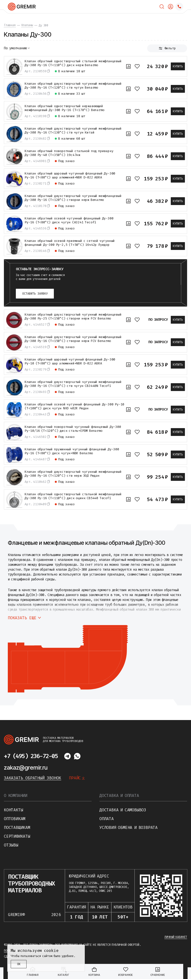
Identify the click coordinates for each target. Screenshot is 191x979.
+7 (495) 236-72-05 (31, 756)
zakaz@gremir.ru (26, 767)
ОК (18, 964)
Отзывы (11, 845)
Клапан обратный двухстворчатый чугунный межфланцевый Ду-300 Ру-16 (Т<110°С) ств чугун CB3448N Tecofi (73, 384)
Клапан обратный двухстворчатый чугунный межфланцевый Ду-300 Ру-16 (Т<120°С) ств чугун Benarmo (73, 86)
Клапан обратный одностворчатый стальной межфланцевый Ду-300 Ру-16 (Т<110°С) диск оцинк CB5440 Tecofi (73, 496)
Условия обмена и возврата (128, 827)
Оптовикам (14, 818)
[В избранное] (137, 66)
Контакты (13, 810)
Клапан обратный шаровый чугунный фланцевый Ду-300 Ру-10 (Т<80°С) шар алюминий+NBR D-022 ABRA (70, 361)
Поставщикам (17, 827)
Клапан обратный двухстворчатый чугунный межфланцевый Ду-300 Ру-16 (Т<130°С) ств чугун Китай (73, 130)
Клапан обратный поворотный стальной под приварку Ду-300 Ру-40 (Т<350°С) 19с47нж (69, 153)
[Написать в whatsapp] (77, 756)
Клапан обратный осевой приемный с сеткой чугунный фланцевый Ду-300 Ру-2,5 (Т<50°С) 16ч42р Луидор (70, 243)
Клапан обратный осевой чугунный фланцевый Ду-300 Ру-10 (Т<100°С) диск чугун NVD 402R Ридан (74, 406)
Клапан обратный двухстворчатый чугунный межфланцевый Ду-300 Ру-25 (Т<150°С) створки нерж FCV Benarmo (73, 316)
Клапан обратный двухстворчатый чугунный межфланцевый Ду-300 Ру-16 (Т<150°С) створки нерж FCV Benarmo (73, 339)
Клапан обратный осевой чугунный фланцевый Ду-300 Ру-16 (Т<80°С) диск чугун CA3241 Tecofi (69, 220)
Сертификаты (17, 836)
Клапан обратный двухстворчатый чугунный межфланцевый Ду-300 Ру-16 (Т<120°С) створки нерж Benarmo (73, 198)
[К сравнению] (128, 66)
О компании (15, 795)
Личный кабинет (175, 937)
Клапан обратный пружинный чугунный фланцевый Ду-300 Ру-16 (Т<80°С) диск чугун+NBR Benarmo (72, 451)
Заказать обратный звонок (32, 778)
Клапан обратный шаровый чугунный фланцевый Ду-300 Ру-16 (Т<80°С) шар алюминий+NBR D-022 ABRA (70, 175)
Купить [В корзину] (178, 66)
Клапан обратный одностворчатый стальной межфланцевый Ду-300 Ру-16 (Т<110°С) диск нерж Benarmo (73, 63)
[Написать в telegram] (67, 756)
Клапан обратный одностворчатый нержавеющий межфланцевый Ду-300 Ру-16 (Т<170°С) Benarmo (64, 108)
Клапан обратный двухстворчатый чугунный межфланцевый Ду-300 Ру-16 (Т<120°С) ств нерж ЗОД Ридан (73, 474)
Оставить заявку (35, 294)
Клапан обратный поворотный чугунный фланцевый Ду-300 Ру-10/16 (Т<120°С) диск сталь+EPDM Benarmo (73, 429)
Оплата (106, 818)
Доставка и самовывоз (122, 810)
